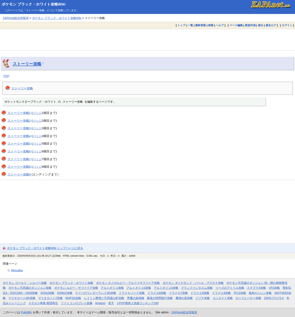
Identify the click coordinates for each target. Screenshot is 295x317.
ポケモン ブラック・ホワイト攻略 (71, 282)
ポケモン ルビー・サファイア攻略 (76, 287)
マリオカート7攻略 (50, 298)
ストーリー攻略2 (19, 120)
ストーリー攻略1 (19, 113)
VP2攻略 (274, 287)
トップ (181, 25)
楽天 (111, 303)
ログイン (287, 25)
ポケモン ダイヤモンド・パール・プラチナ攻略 (193, 282)
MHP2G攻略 (73, 298)
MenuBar (17, 270)
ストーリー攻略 (27, 64)
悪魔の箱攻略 (135, 298)
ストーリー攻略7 (19, 159)
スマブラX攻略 (256, 287)
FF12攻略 (240, 293)
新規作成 (250, 25)
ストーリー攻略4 (19, 136)
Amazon (100, 303)
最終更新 (200, 25)
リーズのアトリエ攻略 (230, 287)
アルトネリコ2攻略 (139, 287)
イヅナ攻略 (202, 298)
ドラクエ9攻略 (221, 293)
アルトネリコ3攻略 (166, 287)
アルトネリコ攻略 (112, 287)
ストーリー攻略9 (19, 174)
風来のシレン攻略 (260, 293)
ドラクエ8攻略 (200, 293)
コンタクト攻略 (223, 298)
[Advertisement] (147, 39)
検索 (210, 25)
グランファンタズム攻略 (197, 287)
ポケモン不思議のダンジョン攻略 (29, 287)
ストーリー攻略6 (19, 151)
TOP (6, 76)
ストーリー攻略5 (19, 143)
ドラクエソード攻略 (132, 293)
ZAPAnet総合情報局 (16, 18)
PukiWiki (26, 312)
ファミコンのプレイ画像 (76, 303)
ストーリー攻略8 (19, 166)
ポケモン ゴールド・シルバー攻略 (25, 282)
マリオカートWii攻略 (21, 298)
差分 (260, 25)
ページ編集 (236, 25)
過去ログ (271, 25)
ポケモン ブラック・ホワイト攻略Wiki (34, 4)
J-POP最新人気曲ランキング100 (138, 303)
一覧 (190, 25)
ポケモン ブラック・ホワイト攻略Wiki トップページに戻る (45, 248)
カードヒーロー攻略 (248, 298)
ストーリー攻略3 (19, 128)
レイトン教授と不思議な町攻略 (104, 298)
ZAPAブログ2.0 (274, 298)
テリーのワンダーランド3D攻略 (95, 293)
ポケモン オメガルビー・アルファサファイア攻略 (128, 282)
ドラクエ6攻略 (157, 293)
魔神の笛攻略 (184, 298)
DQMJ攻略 (47, 293)
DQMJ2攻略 (65, 293)
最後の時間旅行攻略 (160, 298)
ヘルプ (220, 25)
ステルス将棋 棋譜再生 (43, 303)
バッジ (37, 113)
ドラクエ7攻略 (178, 293)
